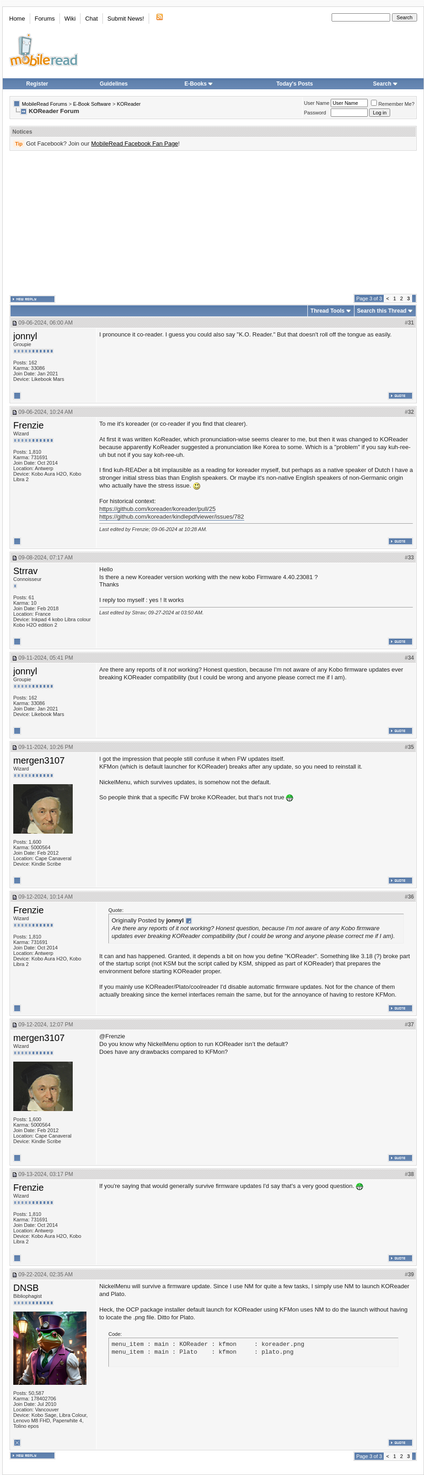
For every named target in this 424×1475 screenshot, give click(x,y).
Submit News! (125, 18)
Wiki (70, 18)
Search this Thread (382, 311)
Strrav (25, 571)
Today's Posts (294, 84)
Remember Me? (392, 104)
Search (385, 84)
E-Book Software (92, 104)
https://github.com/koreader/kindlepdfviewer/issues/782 (171, 516)
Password (315, 112)
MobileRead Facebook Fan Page (134, 143)
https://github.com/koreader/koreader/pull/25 (157, 508)
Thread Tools (327, 311)
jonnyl (25, 336)
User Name (317, 103)
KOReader (128, 104)
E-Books (198, 84)
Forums (45, 18)
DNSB (26, 1288)
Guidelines (114, 84)
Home (17, 18)
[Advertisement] (203, 222)
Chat (91, 18)
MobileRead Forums (44, 104)
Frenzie (28, 425)
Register (37, 84)
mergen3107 (38, 760)
